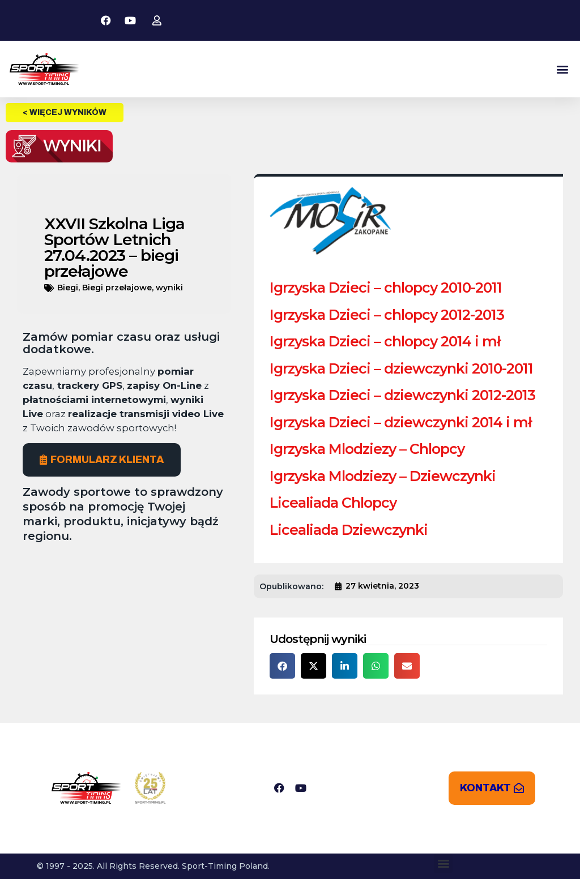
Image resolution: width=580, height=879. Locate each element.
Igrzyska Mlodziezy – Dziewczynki (383, 476)
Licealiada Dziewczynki (349, 529)
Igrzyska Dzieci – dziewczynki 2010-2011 (401, 368)
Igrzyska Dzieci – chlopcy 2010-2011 (386, 287)
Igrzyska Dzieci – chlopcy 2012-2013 (387, 314)
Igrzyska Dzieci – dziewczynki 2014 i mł (400, 422)
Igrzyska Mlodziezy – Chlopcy (367, 448)
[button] (562, 69)
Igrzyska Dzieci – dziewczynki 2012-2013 (402, 395)
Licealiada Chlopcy (333, 502)
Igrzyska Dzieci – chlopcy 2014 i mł (385, 341)
